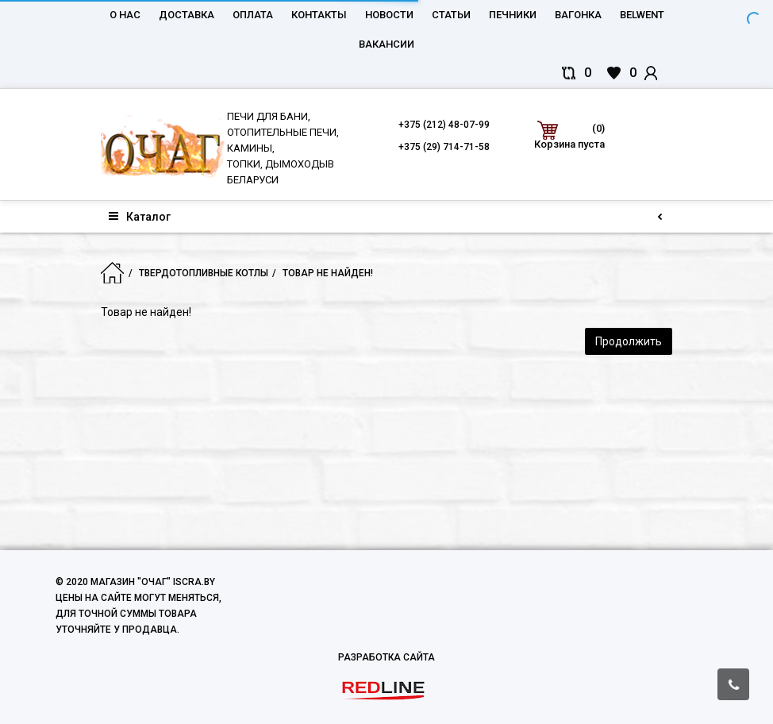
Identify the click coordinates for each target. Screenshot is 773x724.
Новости (389, 15)
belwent (642, 15)
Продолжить (628, 341)
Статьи (451, 15)
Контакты (319, 15)
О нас (125, 15)
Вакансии (386, 44)
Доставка (186, 15)
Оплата (253, 15)
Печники (512, 15)
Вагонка (578, 15)
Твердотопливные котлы (203, 273)
